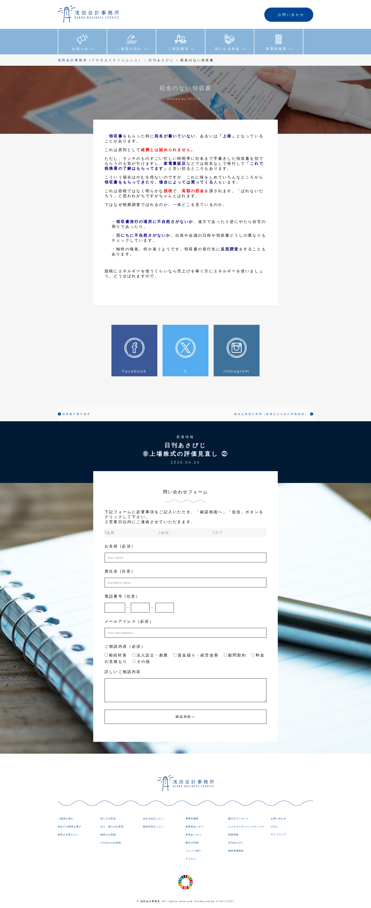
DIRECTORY (225, 900)
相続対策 (116, 654)
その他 (141, 661)
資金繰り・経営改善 (196, 654)
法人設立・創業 (150, 654)
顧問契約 (235, 654)
